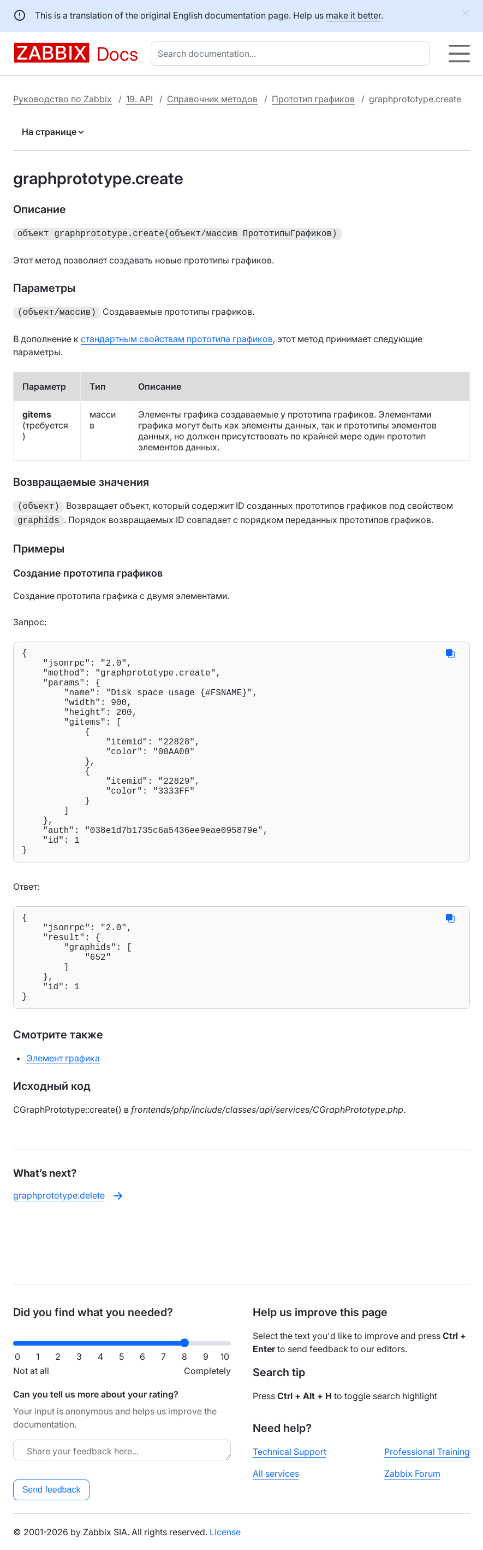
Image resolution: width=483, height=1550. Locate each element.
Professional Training (427, 1451)
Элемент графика (63, 1119)
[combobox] (292, 53)
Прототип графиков (313, 98)
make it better (353, 15)
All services (276, 1473)
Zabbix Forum (412, 1473)
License (225, 1531)
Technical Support (289, 1451)
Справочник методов (212, 98)
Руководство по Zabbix (62, 98)
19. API (139, 98)
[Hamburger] (459, 53)
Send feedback (51, 1489)
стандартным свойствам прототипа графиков (177, 336)
